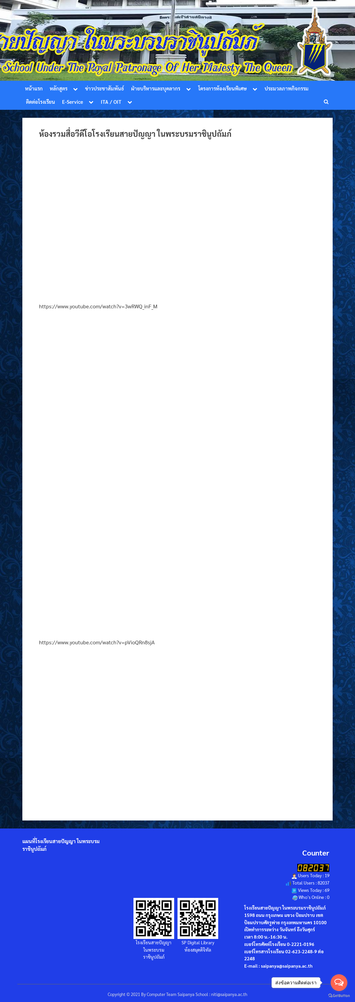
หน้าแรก (34, 88)
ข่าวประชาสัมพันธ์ (104, 88)
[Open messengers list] (339, 982)
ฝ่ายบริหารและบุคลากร (155, 88)
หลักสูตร (58, 88)
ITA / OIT (111, 101)
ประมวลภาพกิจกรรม (287, 88)
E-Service (72, 101)
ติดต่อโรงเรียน (40, 101)
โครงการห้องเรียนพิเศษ (222, 88)
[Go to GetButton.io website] (339, 995)
